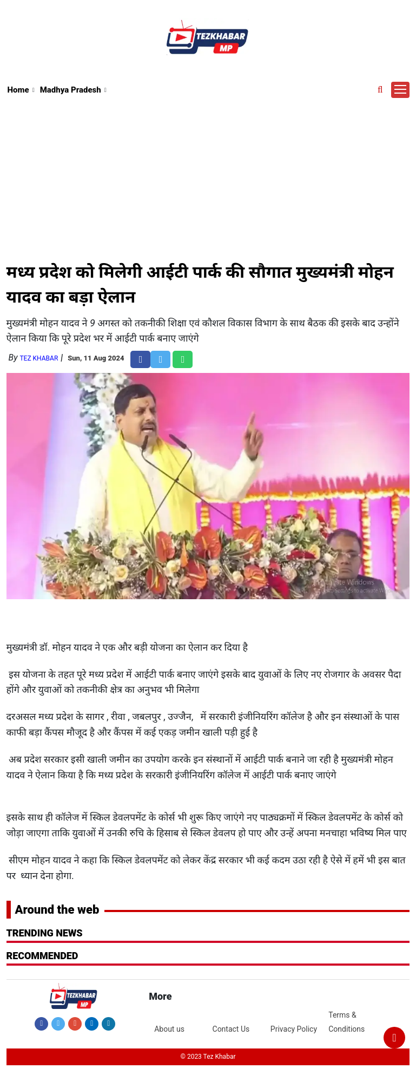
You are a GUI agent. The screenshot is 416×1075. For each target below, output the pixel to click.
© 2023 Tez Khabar (207, 1056)
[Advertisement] (208, 178)
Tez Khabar (38, 358)
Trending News (44, 933)
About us (169, 1029)
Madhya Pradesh (70, 90)
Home (18, 90)
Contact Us (231, 1029)
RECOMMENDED (42, 955)
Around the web (57, 909)
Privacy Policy (293, 1029)
